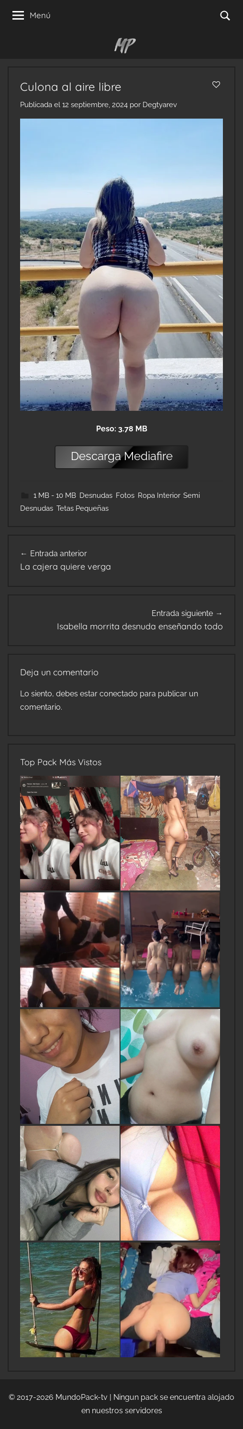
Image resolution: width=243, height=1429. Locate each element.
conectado (118, 693)
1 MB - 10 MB (54, 495)
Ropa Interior (159, 495)
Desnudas (95, 495)
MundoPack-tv (81, 1397)
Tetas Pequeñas (82, 508)
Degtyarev (160, 104)
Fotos (125, 495)
